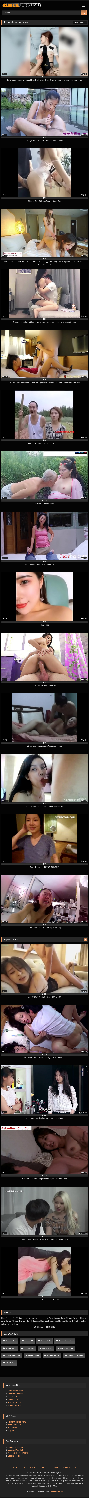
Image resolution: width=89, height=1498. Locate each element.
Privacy (33, 1467)
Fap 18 (11, 1431)
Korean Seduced (66, 1348)
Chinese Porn (11, 1341)
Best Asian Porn (15, 1405)
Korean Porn (47, 1348)
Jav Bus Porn (14, 1397)
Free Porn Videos (15, 1391)
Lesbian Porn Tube (16, 1450)
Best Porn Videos (15, 1394)
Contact (54, 1467)
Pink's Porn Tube (15, 1447)
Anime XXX (13, 1400)
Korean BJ (28, 1341)
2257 (23, 1467)
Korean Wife (10, 1363)
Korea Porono (57, 1491)
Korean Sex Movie (13, 1355)
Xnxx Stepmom (14, 1425)
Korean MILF (11, 1348)
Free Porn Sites (15, 1403)
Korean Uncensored (75, 1355)
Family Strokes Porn (17, 1422)
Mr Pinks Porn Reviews (18, 1453)
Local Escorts (14, 1456)
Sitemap (66, 1467)
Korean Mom (29, 1348)
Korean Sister (33, 1355)
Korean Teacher (53, 1355)
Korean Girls (46, 1341)
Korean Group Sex (66, 1341)
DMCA (14, 1467)
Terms (44, 1467)
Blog (76, 1467)
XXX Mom (12, 1428)
